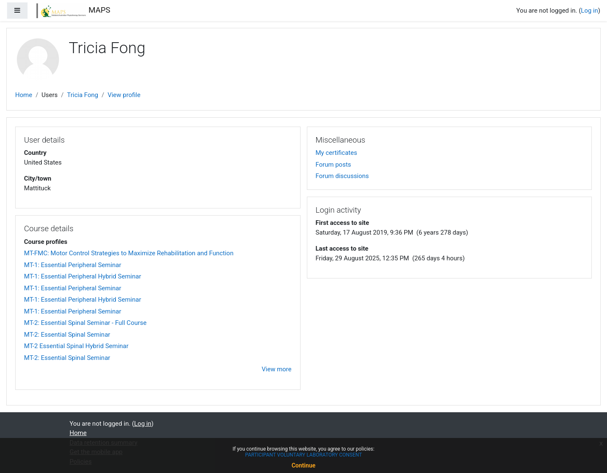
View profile (123, 95)
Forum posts (333, 164)
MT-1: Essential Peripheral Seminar (72, 265)
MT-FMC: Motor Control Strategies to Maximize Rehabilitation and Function (129, 253)
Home (23, 95)
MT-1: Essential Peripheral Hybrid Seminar (82, 276)
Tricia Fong (82, 95)
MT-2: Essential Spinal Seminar (67, 334)
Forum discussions (342, 176)
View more (277, 369)
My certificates (336, 153)
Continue (304, 465)
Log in (589, 10)
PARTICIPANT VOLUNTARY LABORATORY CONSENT (303, 455)
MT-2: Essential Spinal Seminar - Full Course (85, 323)
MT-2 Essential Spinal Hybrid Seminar (76, 346)
